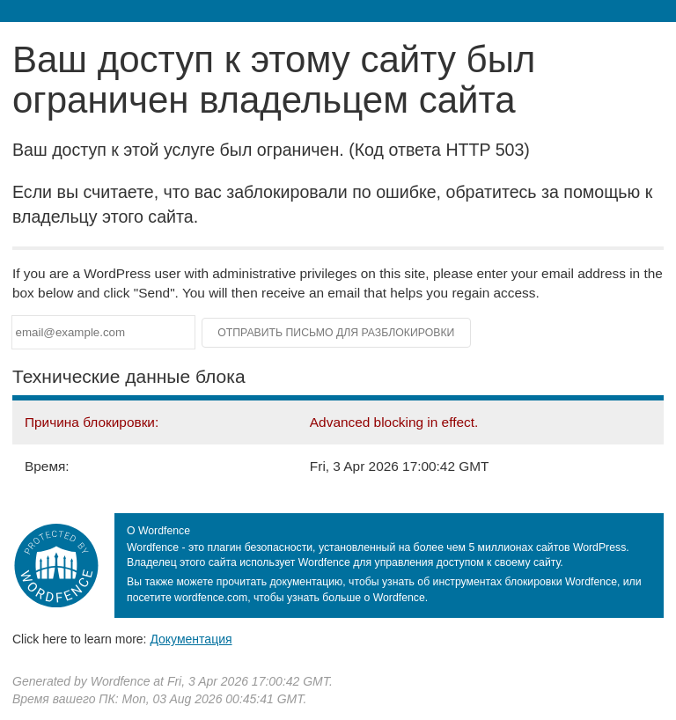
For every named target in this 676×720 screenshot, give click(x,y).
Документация (190, 639)
